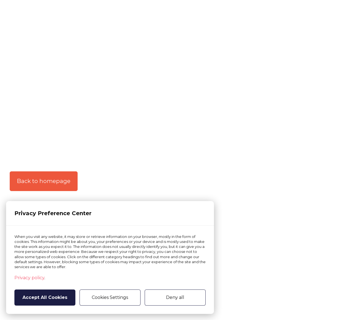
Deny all (175, 297)
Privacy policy (29, 277)
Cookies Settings (110, 297)
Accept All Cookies (44, 297)
